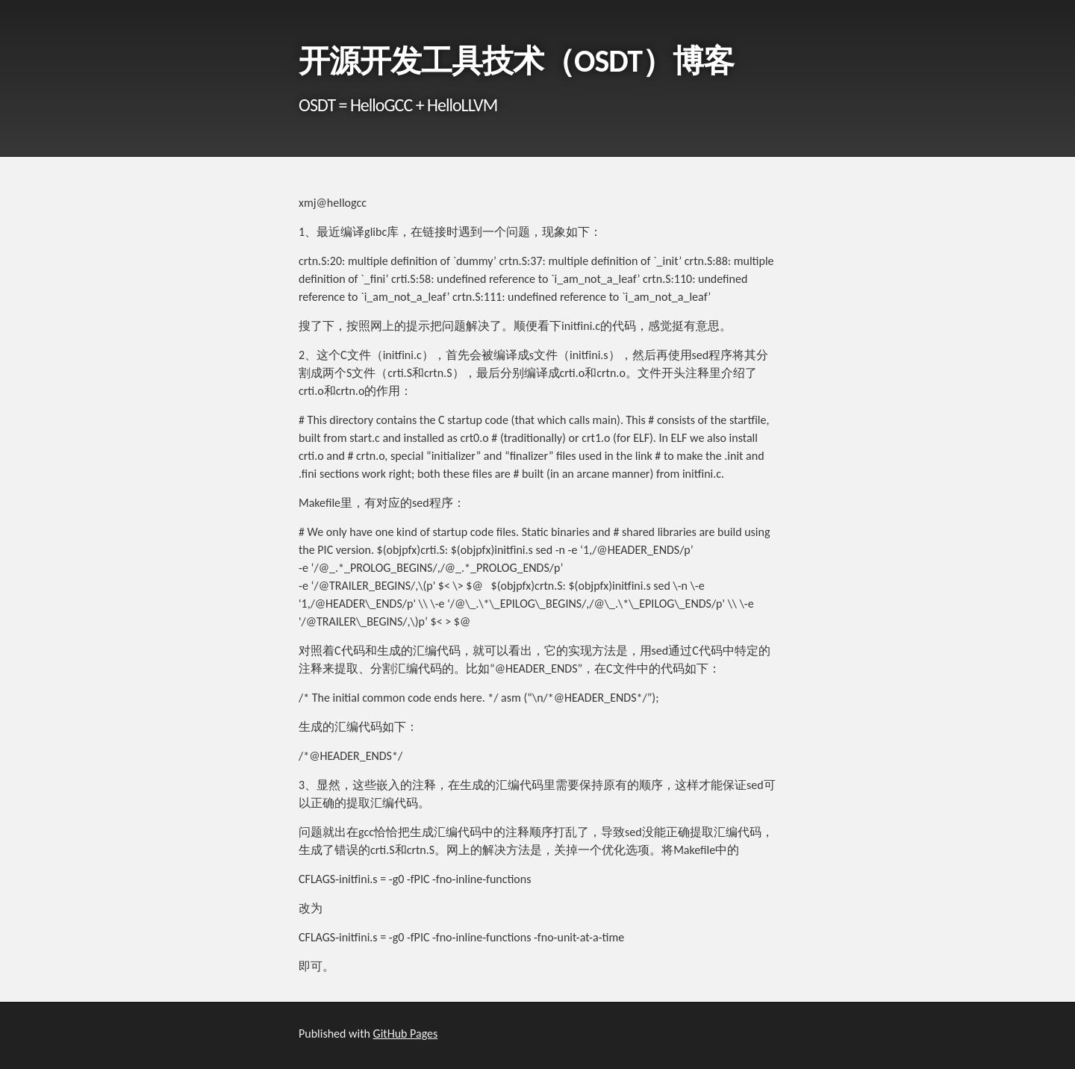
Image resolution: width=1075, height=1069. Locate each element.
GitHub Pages (405, 1033)
